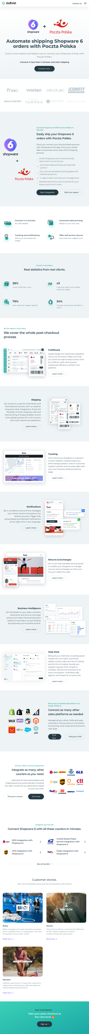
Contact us (77, 3)
